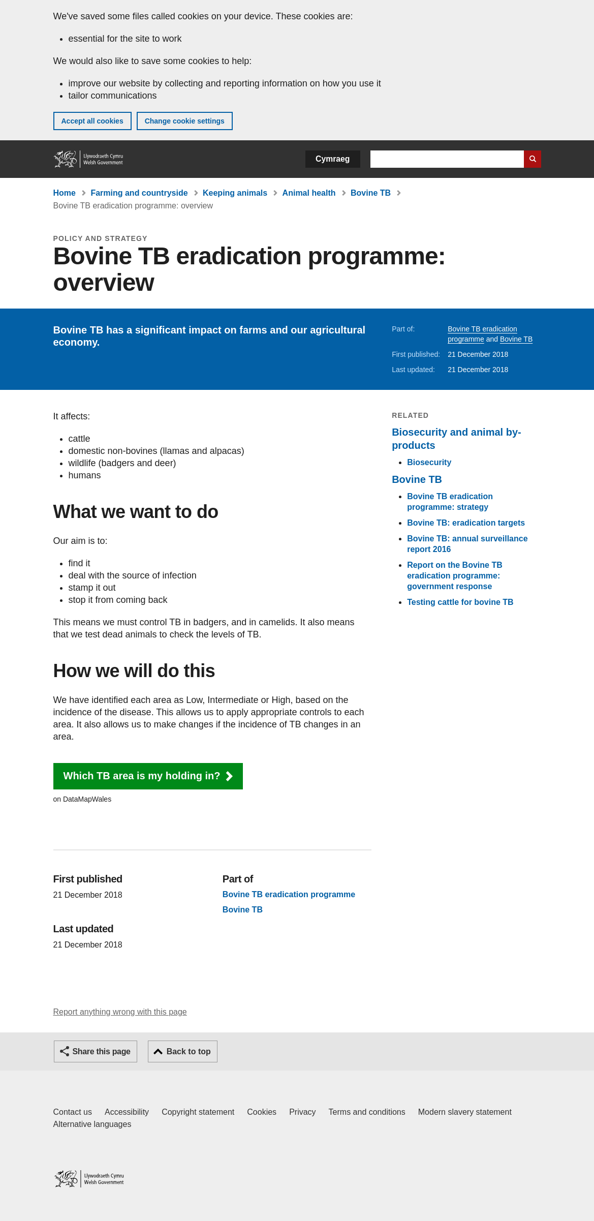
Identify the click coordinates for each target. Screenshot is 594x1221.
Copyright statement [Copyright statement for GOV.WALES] (198, 1112)
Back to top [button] (189, 1051)
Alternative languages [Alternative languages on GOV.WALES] (92, 1124)
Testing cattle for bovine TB (460, 602)
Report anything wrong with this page (120, 1012)
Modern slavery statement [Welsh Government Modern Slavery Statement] (465, 1112)
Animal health (309, 193)
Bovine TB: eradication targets (466, 522)
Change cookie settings (185, 121)
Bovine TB (371, 193)
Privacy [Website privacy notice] (302, 1112)
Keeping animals (235, 193)
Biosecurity (429, 462)
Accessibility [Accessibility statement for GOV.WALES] (127, 1112)
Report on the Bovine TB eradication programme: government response (455, 576)
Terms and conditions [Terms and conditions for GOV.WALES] (367, 1112)
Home (64, 193)
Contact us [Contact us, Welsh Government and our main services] (72, 1112)
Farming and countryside (138, 193)
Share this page (102, 1051)
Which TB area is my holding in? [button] (142, 775)
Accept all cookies (92, 121)
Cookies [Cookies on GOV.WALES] (261, 1112)
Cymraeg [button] (333, 159)
